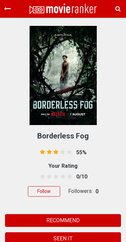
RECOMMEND (63, 220)
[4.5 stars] (68, 177)
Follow (44, 191)
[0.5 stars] (41, 177)
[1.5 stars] (48, 177)
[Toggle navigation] (7, 8)
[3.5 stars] (61, 177)
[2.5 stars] (55, 177)
